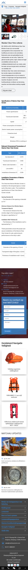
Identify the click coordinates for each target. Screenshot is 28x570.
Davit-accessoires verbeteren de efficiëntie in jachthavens (13, 462)
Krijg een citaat (8, 90)
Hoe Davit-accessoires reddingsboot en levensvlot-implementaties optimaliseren (12, 490)
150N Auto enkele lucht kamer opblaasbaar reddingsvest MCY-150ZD (14, 423)
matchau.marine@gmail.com (11, 287)
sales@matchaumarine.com (10, 285)
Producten (11, 6)
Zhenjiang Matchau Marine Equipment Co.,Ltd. (14, 556)
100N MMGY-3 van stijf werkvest (14, 396)
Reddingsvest (5, 508)
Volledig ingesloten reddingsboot (14, 370)
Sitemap (9, 562)
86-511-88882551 (8, 547)
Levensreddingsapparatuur (10, 519)
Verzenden (7, 331)
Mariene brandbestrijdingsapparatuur (13, 523)
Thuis (5, 6)
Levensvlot (5, 512)
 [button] (27, 36)
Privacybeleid (15, 562)
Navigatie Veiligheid (20, 6)
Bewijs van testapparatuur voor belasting (11, 503)
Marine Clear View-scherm (13, 8)
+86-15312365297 (8, 281)
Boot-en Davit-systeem (9, 515)
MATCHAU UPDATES (11, 433)
